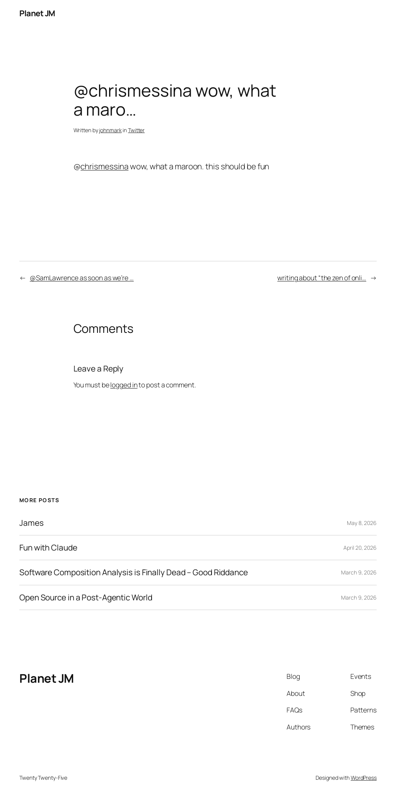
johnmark (110, 130)
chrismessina (104, 166)
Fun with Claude (48, 547)
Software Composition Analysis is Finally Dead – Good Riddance (133, 572)
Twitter (136, 130)
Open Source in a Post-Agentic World (85, 597)
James (31, 522)
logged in (123, 384)
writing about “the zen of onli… (321, 277)
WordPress (364, 777)
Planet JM (37, 13)
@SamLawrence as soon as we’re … (82, 277)
